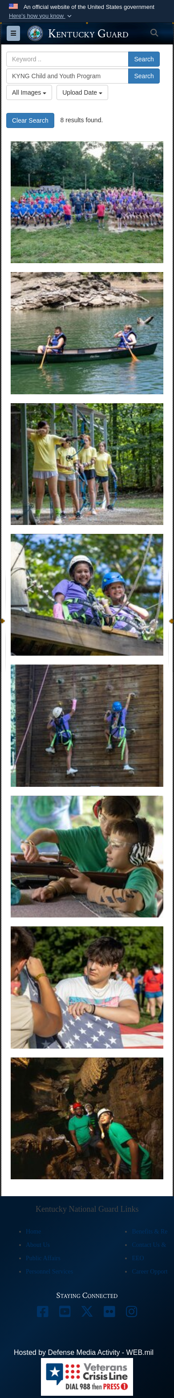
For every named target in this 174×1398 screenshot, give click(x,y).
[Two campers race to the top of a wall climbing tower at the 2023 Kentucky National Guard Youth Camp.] (87, 725)
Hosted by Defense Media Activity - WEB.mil (84, 1352)
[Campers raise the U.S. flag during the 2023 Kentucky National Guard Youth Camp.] (87, 987)
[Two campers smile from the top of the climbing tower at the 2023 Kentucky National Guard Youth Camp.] (87, 595)
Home (33, 1231)
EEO (138, 1258)
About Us (38, 1245)
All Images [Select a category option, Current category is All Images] (29, 92)
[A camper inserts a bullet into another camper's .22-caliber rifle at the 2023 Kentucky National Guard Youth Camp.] (87, 856)
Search (144, 59)
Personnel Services (49, 1271)
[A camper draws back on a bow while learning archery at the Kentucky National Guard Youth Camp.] (87, 464)
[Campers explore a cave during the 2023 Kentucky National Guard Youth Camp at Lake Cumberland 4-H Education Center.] (87, 1118)
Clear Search (30, 120)
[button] (41, 16)
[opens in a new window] (43, 1314)
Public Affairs (43, 1258)
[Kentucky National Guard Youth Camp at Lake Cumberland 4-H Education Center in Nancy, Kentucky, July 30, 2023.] (87, 202)
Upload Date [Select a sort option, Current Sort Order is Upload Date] (82, 92)
